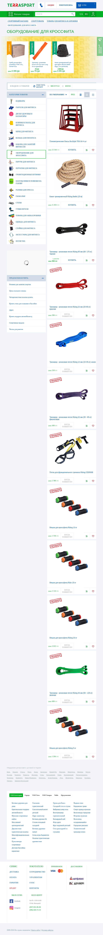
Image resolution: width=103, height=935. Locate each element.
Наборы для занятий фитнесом (21, 145)
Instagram (15, 908)
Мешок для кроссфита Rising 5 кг (63, 748)
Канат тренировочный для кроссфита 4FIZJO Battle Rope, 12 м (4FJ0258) (63, 64)
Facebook (15, 901)
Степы (15, 203)
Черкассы (26, 775)
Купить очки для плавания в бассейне (23, 304)
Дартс (11, 310)
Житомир (35, 775)
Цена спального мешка (17, 291)
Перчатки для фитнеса (22, 168)
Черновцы (10, 778)
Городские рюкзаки (81, 825)
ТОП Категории (16, 795)
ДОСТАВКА (14, 872)
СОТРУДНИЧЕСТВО (37, 872)
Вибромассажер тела (60, 809)
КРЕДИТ (13, 888)
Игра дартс (57, 822)
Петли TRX (16, 241)
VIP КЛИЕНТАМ (35, 877)
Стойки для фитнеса (21, 228)
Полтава (9, 775)
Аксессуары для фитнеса (24, 235)
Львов (36, 772)
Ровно (59, 775)
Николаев (62, 772)
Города (27, 795)
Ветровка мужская (80, 816)
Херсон (88, 772)
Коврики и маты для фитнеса (21, 123)
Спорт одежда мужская (82, 809)
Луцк (61, 778)
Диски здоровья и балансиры (20, 114)
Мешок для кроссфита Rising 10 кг (63, 527)
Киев (8, 772)
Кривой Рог (52, 772)
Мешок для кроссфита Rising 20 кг (63, 638)
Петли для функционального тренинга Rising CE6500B (71, 472)
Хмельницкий (50, 775)
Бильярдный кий (59, 819)
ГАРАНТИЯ (14, 883)
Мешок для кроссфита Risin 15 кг (63, 583)
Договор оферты (47, 930)
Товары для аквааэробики (24, 215)
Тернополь (42, 778)
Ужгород (9, 781)
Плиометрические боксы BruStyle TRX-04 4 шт (68, 141)
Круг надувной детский (61, 825)
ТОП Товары (47, 795)
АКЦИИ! (51, 5)
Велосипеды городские (82, 813)
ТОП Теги (35, 795)
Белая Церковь (52, 778)
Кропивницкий (68, 775)
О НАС (32, 883)
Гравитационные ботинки (24, 175)
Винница (80, 772)
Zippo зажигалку (38, 816)
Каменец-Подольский (21, 781)
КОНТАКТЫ (34, 888)
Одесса (22, 772)
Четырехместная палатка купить (21, 297)
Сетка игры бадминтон (40, 835)
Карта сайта (35, 930)
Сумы (42, 775)
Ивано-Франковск (30, 778)
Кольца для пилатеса (22, 138)
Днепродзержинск (81, 775)
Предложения (66, 795)
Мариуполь (71, 772)
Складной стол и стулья (61, 806)
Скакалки (16, 196)
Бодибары (16, 101)
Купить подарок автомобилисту (20, 316)
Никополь (79, 778)
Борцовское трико (80, 806)
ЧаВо (56, 795)
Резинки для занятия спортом (20, 284)
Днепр (29, 772)
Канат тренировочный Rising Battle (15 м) (66, 196)
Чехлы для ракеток (16, 329)
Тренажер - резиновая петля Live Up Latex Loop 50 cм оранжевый (40, 64)
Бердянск (87, 778)
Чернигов (18, 775)
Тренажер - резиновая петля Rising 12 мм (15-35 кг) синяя (73, 362)
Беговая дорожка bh (39, 819)
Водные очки (78, 803)
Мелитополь (69, 778)
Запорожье (43, 772)
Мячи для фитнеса (20, 131)
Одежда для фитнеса (22, 222)
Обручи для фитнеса (21, 162)
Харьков (15, 772)
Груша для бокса (59, 803)
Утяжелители (18, 209)
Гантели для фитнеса (22, 107)
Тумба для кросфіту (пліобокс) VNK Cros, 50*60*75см (16, 64)
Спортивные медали (16, 323)
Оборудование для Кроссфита (21, 153)
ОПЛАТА (13, 877)
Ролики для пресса (21, 190)
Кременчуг (19, 778)
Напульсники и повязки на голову (24, 181)
